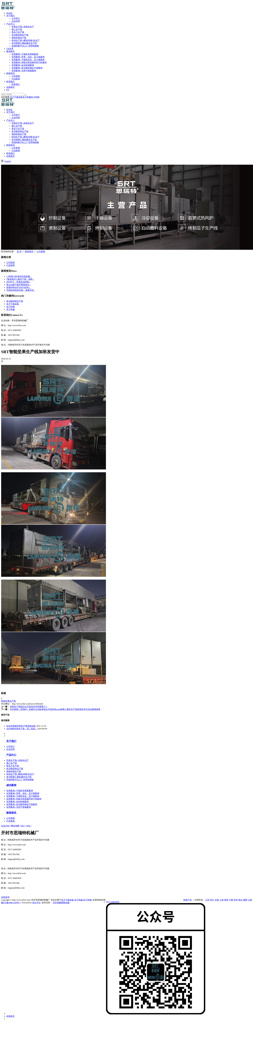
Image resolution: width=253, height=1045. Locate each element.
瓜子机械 (27, 97)
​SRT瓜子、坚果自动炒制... (18, 282)
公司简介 (16, 18)
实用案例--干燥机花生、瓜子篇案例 (28, 60)
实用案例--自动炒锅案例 (23, 65)
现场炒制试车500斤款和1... (18, 287)
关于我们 (10, 16)
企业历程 (16, 21)
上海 (221, 900)
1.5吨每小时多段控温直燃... (18, 276)
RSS (22, 826)
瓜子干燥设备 (16, 97)
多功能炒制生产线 (20, 35)
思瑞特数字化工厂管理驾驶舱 (25, 46)
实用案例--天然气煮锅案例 (24, 71)
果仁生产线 (17, 29)
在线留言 (10, 87)
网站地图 (15, 826)
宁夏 (231, 900)
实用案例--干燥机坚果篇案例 (25, 54)
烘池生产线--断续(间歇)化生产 (25, 40)
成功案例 (11, 785)
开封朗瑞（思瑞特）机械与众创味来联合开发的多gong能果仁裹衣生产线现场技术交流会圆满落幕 (55, 709)
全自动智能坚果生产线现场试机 (21, 726)
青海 (226, 900)
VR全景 (9, 49)
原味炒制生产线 (19, 38)
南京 (240, 900)
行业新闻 (16, 79)
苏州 (236, 900)
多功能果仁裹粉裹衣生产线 (24, 43)
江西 (250, 900)
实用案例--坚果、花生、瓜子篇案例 (28, 57)
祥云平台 (36, 903)
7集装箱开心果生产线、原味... (20, 279)
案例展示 (10, 51)
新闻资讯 (10, 73)
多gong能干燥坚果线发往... (18, 285)
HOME (9, 13)
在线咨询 (5, 897)
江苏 (207, 900)
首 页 (19, 251)
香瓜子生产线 (18, 32)
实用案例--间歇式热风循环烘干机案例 (29, 62)
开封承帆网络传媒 (61, 903)
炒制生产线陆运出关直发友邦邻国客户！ (29, 706)
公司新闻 (16, 76)
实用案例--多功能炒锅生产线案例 (27, 68)
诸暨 (245, 900)
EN (7, 90)
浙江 (212, 900)
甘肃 (217, 900)
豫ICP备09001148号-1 (11, 903)
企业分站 (5, 826)
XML (28, 826)
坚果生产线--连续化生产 (23, 27)
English (7, 161)
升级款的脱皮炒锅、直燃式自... (20, 290)
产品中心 (10, 24)
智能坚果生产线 (8, 701)
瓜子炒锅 (35, 97)
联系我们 (10, 82)
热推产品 (187, 900)
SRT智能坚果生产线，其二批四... (21, 729)
